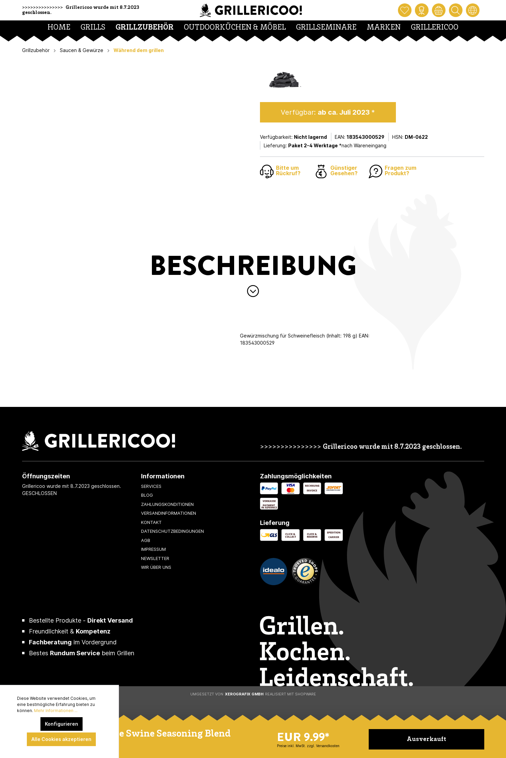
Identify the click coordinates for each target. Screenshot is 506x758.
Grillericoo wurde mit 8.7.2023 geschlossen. (392, 447)
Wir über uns (156, 567)
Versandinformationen (168, 513)
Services (151, 486)
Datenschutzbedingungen (172, 531)
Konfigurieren (61, 724)
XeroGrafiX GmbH (244, 694)
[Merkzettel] (405, 10)
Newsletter (155, 558)
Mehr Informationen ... (55, 710)
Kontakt (151, 522)
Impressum (153, 549)
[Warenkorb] (439, 10)
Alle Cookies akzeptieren (61, 739)
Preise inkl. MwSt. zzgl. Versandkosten (308, 745)
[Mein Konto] (422, 10)
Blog (147, 495)
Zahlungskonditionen (167, 504)
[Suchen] (456, 10)
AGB (145, 540)
